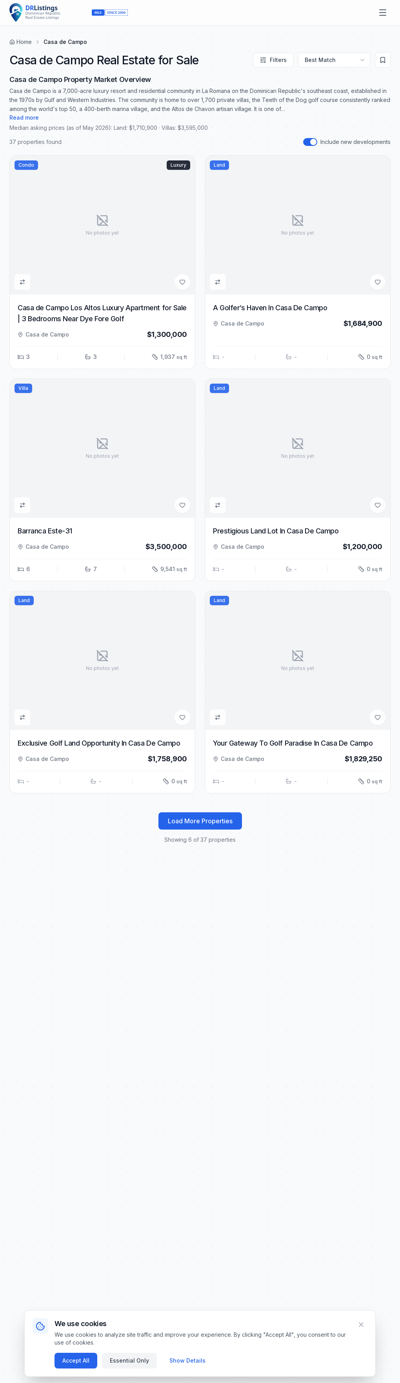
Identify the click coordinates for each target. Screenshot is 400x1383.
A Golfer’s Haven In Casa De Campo (270, 308)
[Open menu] (383, 12)
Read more (24, 117)
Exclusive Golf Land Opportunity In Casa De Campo (99, 743)
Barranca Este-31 (45, 531)
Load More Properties (200, 821)
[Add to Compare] (22, 282)
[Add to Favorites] (182, 282)
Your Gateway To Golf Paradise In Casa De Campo (293, 743)
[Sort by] (334, 60)
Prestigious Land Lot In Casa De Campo (275, 531)
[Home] (49, 12)
